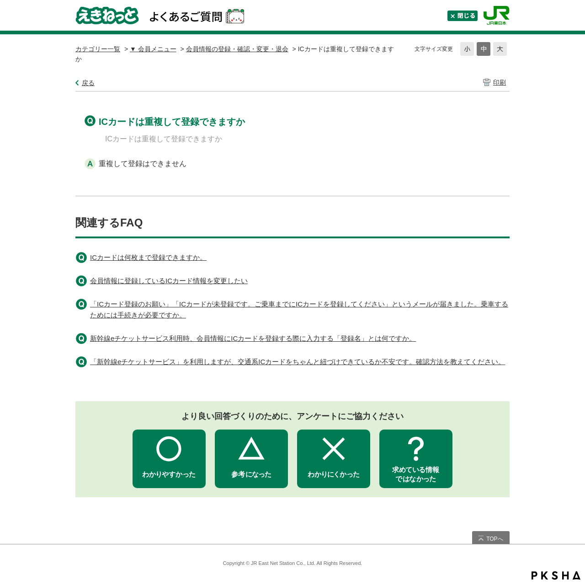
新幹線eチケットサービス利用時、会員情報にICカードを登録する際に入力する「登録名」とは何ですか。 (253, 338)
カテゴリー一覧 (97, 49)
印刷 (499, 82)
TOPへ (494, 539)
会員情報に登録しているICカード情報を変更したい (169, 281)
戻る (88, 82)
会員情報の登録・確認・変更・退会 (237, 49)
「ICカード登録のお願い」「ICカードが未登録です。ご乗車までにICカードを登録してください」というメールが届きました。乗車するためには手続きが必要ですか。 (299, 309)
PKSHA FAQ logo (556, 575)
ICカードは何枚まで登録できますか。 (148, 257)
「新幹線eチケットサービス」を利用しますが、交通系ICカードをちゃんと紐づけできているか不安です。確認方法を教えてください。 (297, 362)
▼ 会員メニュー (153, 49)
